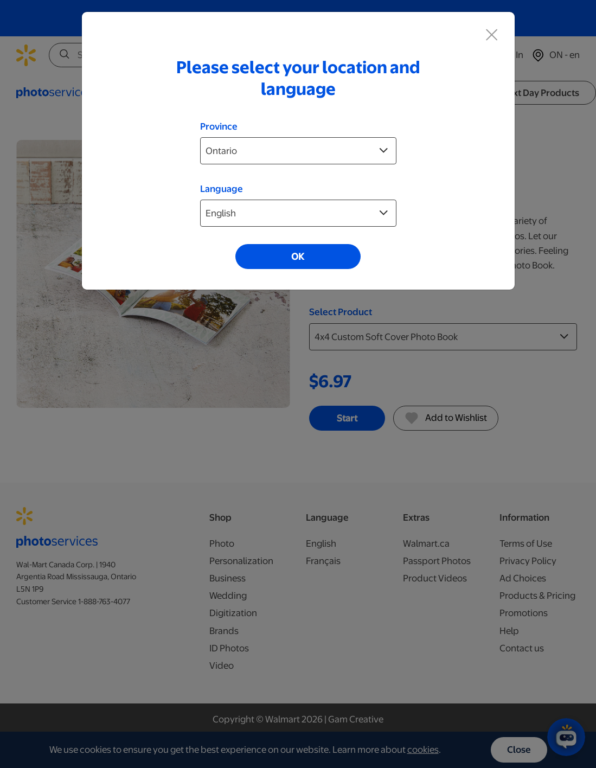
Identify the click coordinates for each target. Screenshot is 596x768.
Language (221, 188)
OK (297, 256)
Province (219, 126)
